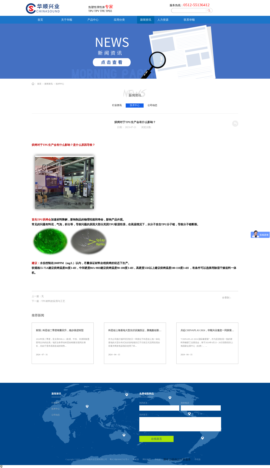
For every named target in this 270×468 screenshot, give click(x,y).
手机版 (135, 459)
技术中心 (60, 84)
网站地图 (146, 459)
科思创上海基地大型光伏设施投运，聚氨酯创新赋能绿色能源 (135, 330)
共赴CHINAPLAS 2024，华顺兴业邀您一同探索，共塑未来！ (207, 330)
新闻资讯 (48, 84)
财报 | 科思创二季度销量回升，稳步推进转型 (60, 330)
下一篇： (48, 301)
